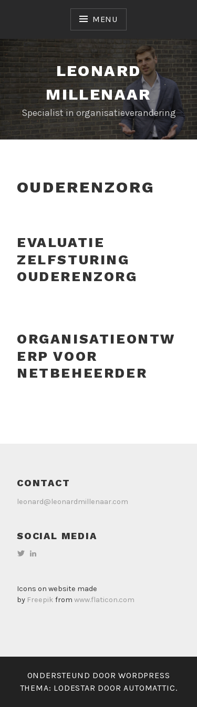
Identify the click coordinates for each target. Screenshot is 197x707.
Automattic (149, 688)
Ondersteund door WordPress (98, 675)
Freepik (40, 599)
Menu (105, 19)
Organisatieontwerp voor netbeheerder (96, 356)
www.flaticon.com (104, 599)
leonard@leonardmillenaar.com (72, 501)
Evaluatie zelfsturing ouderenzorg (77, 259)
